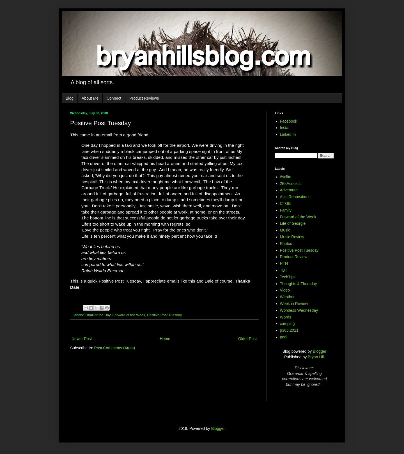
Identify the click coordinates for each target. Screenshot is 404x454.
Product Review (293, 256)
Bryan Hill (316, 357)
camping (287, 323)
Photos (286, 243)
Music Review (292, 237)
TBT (283, 270)
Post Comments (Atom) (114, 348)
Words (285, 317)
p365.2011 (289, 330)
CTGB (285, 203)
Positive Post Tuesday (164, 315)
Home (165, 338)
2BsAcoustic (291, 183)
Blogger (319, 351)
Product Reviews (144, 98)
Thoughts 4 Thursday (298, 283)
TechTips (288, 277)
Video (285, 290)
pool (283, 337)
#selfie (285, 177)
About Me (90, 98)
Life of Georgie (293, 223)
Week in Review (294, 303)
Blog (70, 98)
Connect (114, 98)
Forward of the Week (129, 315)
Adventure (289, 190)
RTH (284, 263)
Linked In (288, 134)
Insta (284, 127)
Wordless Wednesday (299, 310)
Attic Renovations (295, 196)
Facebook (288, 121)
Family (285, 210)
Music (285, 230)
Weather (287, 297)
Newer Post (82, 338)
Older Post (247, 338)
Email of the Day (97, 315)
